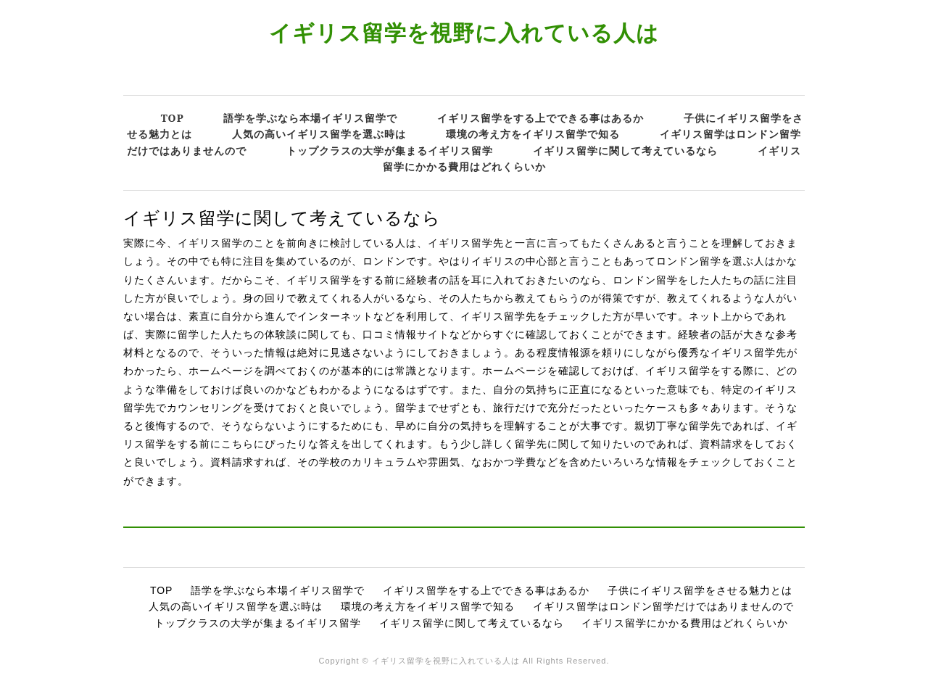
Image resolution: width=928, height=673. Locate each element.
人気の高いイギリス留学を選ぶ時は (319, 134)
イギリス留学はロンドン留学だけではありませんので (663, 606)
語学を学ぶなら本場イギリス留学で (310, 118)
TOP (172, 118)
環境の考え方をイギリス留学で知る (533, 134)
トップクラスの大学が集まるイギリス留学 (389, 150)
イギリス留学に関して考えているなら (625, 150)
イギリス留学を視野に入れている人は (464, 32)
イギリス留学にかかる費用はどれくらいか (684, 623)
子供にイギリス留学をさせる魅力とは (700, 590)
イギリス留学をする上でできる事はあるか (540, 118)
